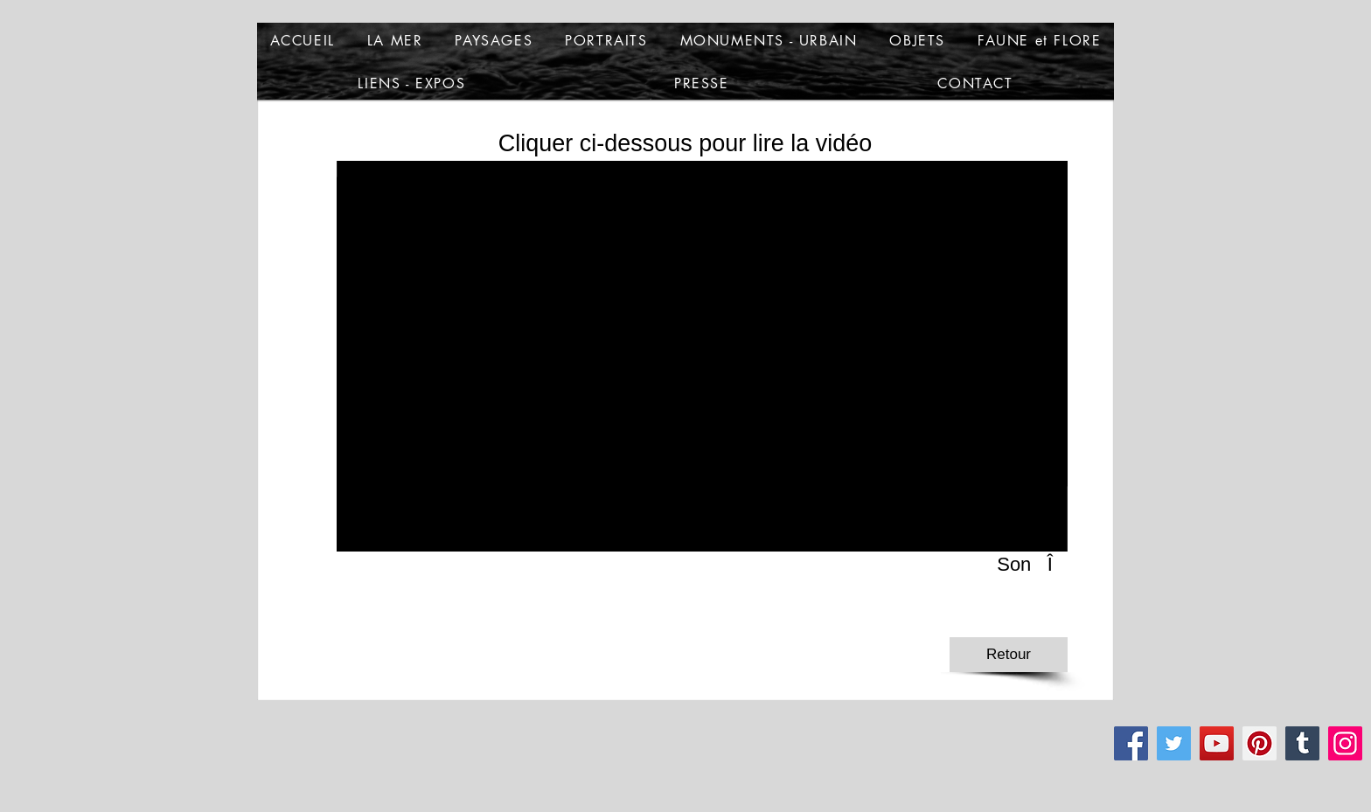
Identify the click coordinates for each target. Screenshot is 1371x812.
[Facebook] (1131, 743)
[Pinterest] (1259, 743)
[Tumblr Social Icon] (1302, 743)
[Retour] (1009, 654)
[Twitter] (1174, 743)
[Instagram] (1345, 743)
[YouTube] (1217, 743)
